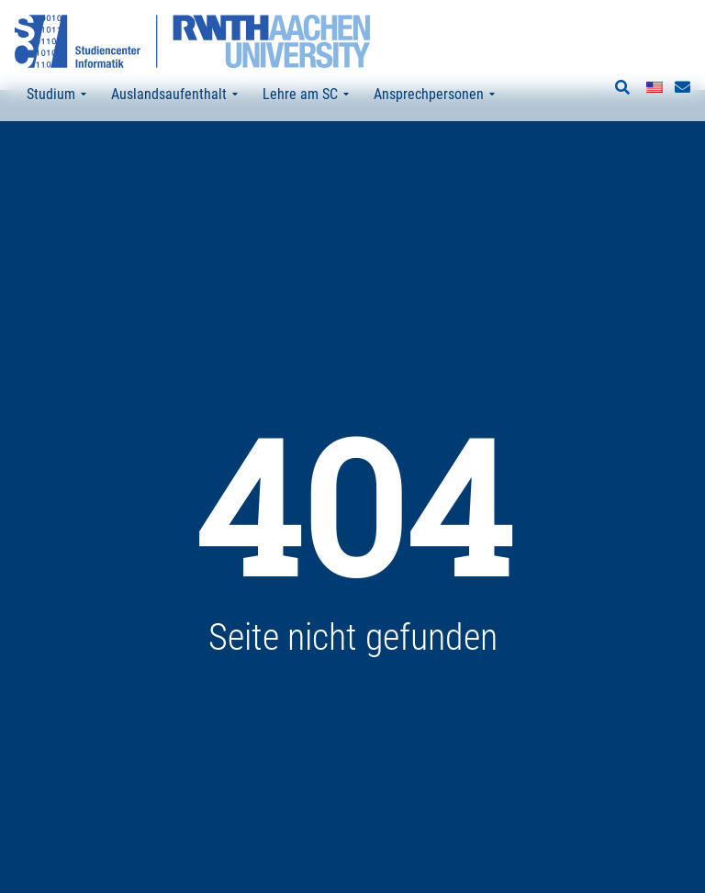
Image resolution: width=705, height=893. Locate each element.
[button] (622, 88)
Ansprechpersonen (434, 94)
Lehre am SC (306, 94)
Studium (56, 94)
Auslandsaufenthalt (174, 94)
